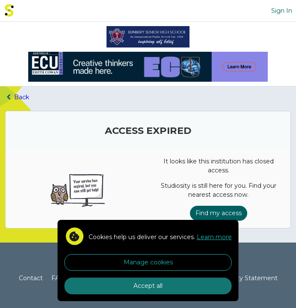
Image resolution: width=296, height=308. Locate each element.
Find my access (218, 213)
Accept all (148, 286)
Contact (31, 278)
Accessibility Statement (242, 278)
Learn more (214, 237)
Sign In (281, 11)
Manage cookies (148, 262)
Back (17, 97)
